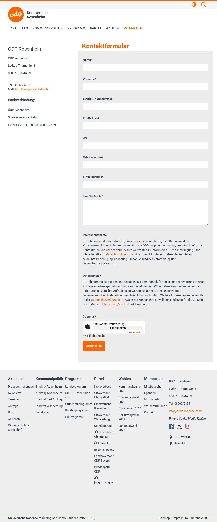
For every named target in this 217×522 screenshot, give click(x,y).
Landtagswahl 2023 (128, 428)
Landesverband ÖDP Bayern (104, 458)
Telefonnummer (93, 157)
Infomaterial (152, 399)
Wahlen (112, 28)
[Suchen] (203, 5)
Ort (85, 138)
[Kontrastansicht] (194, 5)
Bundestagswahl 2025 (129, 400)
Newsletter (15, 393)
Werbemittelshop (155, 406)
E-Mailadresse (93, 177)
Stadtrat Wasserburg (49, 406)
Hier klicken (118, 328)
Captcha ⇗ (135, 332)
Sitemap (164, 518)
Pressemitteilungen (21, 386)
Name (87, 60)
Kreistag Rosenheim (49, 393)
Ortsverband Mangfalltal (102, 395)
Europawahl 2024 (130, 408)
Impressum (180, 518)
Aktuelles (19, 28)
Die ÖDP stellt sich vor (77, 395)
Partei (95, 28)
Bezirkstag (42, 412)
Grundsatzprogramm (78, 404)
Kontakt (149, 412)
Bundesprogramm (77, 410)
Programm (76, 28)
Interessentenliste (95, 235)
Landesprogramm (76, 386)
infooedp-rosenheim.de (31, 89)
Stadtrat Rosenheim (49, 386)
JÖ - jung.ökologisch (104, 480)
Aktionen (14, 419)
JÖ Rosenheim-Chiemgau (104, 434)
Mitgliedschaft (153, 386)
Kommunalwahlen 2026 (130, 389)
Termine (13, 399)
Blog (11, 412)
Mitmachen (132, 28)
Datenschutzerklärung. (106, 300)
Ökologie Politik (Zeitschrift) (18, 427)
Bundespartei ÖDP (102, 469)
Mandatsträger (103, 426)
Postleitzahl (91, 118)
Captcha (89, 316)
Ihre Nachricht (93, 196)
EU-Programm (74, 417)
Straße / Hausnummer (97, 99)
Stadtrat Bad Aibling (49, 399)
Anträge (13, 406)
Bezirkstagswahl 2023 (129, 417)
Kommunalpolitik (48, 28)
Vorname (89, 79)
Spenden (150, 393)
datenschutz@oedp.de (118, 254)
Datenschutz (92, 276)
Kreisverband (102, 386)
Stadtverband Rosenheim (102, 406)
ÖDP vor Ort (102, 443)
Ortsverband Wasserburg (102, 417)
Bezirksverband (104, 449)
